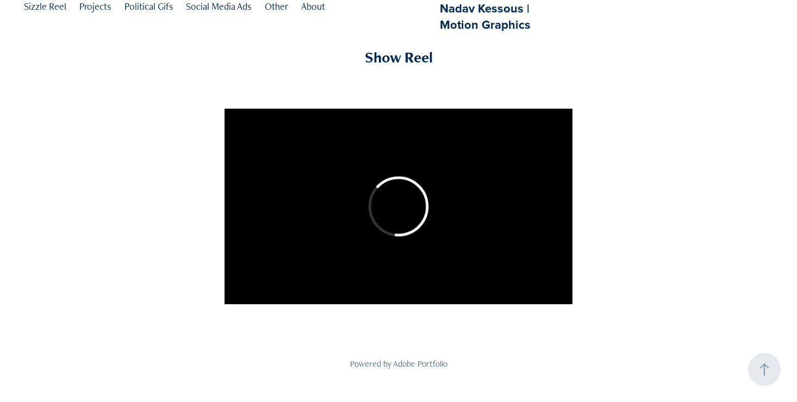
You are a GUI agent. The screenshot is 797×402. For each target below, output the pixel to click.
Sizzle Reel (45, 6)
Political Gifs (148, 6)
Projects (95, 6)
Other (276, 6)
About (313, 6)
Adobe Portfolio (420, 363)
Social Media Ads (218, 6)
